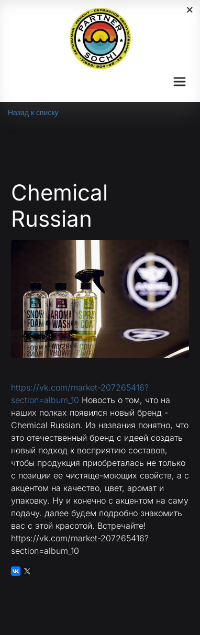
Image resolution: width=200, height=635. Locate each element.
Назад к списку (33, 112)
